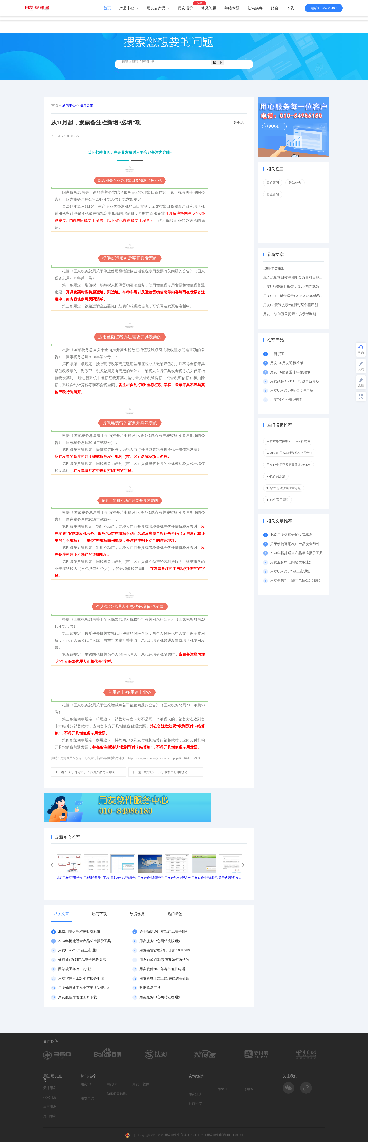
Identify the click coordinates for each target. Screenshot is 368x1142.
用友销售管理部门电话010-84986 (164, 950)
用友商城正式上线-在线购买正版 (164, 978)
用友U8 (112, 1084)
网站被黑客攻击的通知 (75, 969)
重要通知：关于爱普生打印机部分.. (161, 772)
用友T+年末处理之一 (178, 877)
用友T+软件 (140, 1084)
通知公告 (86, 105)
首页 (107, 8)
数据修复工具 (150, 988)
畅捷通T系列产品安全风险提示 (82, 960)
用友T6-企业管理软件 (286, 399)
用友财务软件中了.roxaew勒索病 (288, 441)
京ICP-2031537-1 (195, 1135)
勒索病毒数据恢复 (118, 1093)
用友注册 (195, 1094)
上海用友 (246, 1089)
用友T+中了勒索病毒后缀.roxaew (288, 464)
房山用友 (49, 1116)
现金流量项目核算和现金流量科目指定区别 (296, 277)
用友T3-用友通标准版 (286, 363)
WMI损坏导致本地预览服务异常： (290, 453)
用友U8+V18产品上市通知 (78, 950)
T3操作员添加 (274, 268)
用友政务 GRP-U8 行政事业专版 (294, 381)
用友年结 (87, 1098)
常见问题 (208, 8)
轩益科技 (195, 1103)
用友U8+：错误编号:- (123, 877)
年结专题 (231, 8)
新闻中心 (69, 105)
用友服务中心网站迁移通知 (160, 997)
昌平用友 (49, 1106)
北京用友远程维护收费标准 (79, 931)
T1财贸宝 (277, 354)
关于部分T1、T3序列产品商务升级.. (85, 772)
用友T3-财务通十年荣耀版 (291, 372)
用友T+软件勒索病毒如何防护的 (164, 960)
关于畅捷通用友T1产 (231, 877)
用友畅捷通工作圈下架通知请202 (83, 988)
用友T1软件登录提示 (204, 877)
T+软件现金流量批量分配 (284, 488)
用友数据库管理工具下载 (77, 997)
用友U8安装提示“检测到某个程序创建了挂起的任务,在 (305, 305)
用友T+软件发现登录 (151, 877)
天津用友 (49, 1088)
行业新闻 (273, 194)
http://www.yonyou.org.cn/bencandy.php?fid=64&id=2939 (164, 758)
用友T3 (86, 1084)
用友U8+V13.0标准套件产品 (291, 390)
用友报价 (185, 8)
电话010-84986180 (324, 8)
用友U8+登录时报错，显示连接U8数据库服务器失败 (303, 286)
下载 (290, 8)
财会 (274, 8)
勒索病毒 (255, 8)
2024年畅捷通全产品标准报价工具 (84, 941)
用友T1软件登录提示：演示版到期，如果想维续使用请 (305, 314)
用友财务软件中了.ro (96, 877)
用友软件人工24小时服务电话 (81, 978)
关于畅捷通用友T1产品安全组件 (164, 931)
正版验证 (221, 1089)
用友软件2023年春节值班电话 (162, 969)
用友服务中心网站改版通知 (160, 941)
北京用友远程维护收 (69, 877)
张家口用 (49, 1097)
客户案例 (273, 182)
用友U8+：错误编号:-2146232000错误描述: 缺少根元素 (305, 296)
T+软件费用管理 (277, 500)
